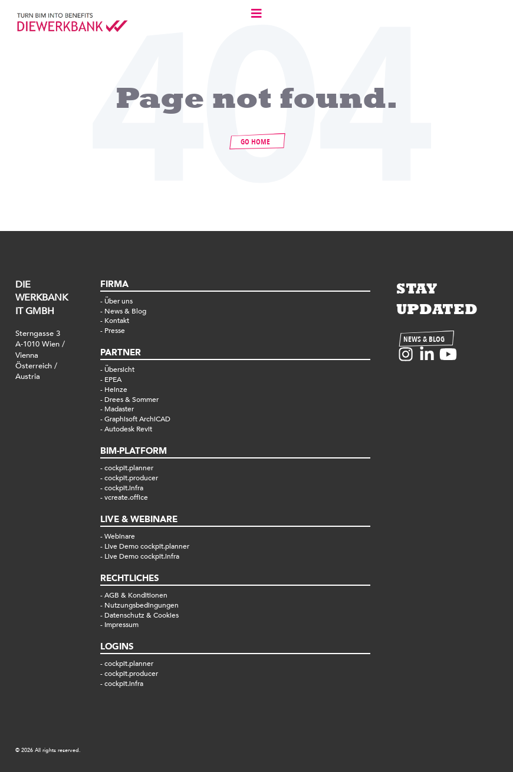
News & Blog (125, 311)
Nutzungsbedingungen (141, 605)
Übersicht (119, 369)
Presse (114, 330)
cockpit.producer (131, 478)
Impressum (121, 624)
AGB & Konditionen (135, 595)
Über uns (118, 301)
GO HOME (255, 142)
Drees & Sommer (131, 399)
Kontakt (116, 320)
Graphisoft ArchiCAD (137, 419)
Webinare (119, 536)
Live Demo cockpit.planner (146, 546)
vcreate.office (126, 497)
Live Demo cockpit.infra (141, 556)
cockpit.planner (128, 468)
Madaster (119, 409)
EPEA (112, 379)
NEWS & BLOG (424, 339)
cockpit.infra (123, 488)
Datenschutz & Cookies (141, 615)
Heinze (115, 389)
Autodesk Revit (128, 429)
